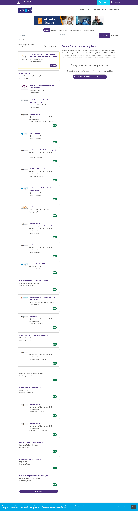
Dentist (32, 207)
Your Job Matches (75, 30)
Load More (38, 491)
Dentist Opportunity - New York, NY (31, 371)
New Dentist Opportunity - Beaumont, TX (33, 476)
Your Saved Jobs (88, 30)
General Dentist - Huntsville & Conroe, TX (33, 335)
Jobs (89, 10)
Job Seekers (104, 2)
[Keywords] (39, 35)
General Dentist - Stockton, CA (30, 388)
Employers (115, 2)
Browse (53, 30)
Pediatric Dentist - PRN (37, 264)
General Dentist (24, 73)
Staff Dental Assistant (37, 169)
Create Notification (51, 47)
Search (46, 30)
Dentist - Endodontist (36, 352)
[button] (114, 35)
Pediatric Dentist (35, 133)
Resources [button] (114, 10)
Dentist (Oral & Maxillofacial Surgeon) (42, 150)
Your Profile (100, 10)
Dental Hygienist (35, 114)
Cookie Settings (123, 507)
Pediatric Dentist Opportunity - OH (31, 442)
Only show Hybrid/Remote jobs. (31, 39)
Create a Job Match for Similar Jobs (89, 77)
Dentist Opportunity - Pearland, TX (31, 459)
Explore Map (63, 30)
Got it (133, 507)
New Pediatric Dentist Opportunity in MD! (33, 280)
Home (82, 10)
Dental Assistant (35, 245)
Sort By (21, 47)
